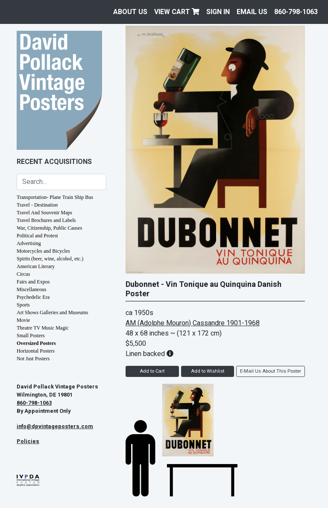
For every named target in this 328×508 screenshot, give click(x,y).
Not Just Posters (33, 359)
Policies (28, 441)
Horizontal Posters (36, 351)
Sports (23, 305)
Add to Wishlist (207, 371)
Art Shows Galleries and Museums (52, 312)
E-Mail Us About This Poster (270, 371)
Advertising (29, 243)
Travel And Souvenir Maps (44, 213)
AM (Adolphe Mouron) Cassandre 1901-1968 (193, 323)
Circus (23, 274)
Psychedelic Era (33, 297)
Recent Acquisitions (54, 162)
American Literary (36, 266)
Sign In (218, 12)
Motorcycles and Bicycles (43, 251)
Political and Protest (37, 236)
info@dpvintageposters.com (55, 426)
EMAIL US (252, 12)
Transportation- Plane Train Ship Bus (55, 197)
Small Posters (31, 336)
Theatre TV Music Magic (43, 328)
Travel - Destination (37, 205)
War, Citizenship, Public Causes (49, 228)
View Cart (176, 12)
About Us (130, 12)
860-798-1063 (296, 12)
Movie (23, 320)
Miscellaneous (31, 289)
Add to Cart (152, 371)
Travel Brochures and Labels (46, 220)
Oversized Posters (36, 343)
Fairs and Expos (33, 282)
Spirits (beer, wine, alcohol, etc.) (50, 259)
